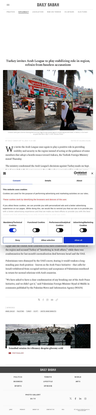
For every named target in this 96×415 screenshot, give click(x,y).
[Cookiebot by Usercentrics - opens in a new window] (76, 173)
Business (18, 381)
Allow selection (48, 240)
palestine (20, 311)
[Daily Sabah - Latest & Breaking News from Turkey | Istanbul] (48, 4)
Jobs (10, 409)
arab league (10, 311)
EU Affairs (69, 11)
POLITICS (18, 377)
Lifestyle (48, 381)
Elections (82, 11)
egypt (36, 311)
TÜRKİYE (48, 377)
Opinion (48, 386)
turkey (28, 311)
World (78, 377)
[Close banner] (92, 173)
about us (36, 409)
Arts (78, 381)
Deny (17, 240)
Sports (18, 386)
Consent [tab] (16, 181)
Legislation (37, 11)
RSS (63, 409)
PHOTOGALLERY (18, 353)
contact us (50, 409)
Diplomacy (23, 11)
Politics (11, 11)
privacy (22, 409)
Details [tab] (48, 181)
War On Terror (54, 11)
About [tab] (79, 181)
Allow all (78, 240)
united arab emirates (48, 311)
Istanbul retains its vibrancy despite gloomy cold (36, 348)
